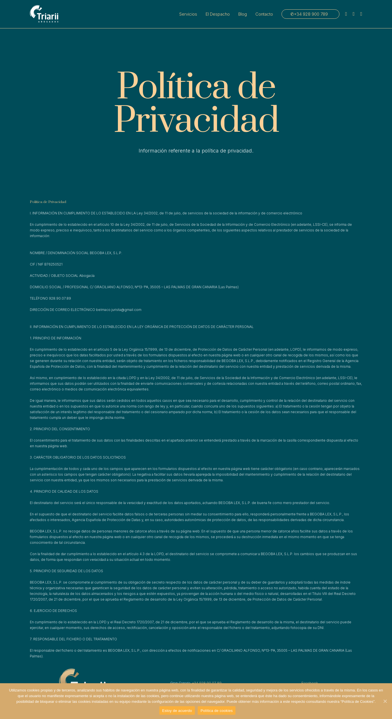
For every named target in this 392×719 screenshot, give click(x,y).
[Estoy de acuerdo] (385, 701)
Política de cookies (217, 710)
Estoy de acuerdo (177, 710)
